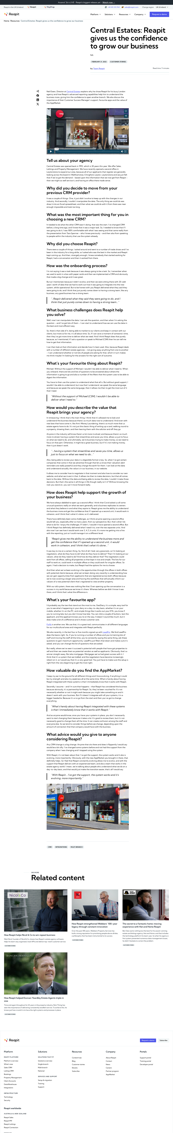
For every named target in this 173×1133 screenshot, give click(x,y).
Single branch (43, 1064)
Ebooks (75, 1068)
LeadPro (106, 632)
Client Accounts (10, 1081)
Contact (109, 1061)
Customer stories (118, 62)
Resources (15, 21)
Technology (8, 1097)
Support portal (145, 1058)
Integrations (61, 847)
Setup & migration (45, 1080)
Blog (73, 1061)
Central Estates (73, 91)
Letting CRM (9, 1071)
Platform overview (11, 1061)
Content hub (77, 1058)
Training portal (145, 1061)
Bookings (7, 1074)
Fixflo (49, 624)
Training (41, 1083)
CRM (50, 847)
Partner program (112, 1071)
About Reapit (111, 1058)
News (108, 1064)
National (41, 1071)
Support (41, 1087)
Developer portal (146, 1064)
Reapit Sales (8, 1117)
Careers (109, 1068)
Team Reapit (99, 68)
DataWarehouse (10, 1084)
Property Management (13, 1078)
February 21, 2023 (99, 62)
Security (7, 1100)
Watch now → (108, 2)
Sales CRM (8, 1067)
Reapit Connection (11, 1127)
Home (6, 21)
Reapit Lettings (10, 1124)
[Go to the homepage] (11, 14)
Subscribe (76, 1071)
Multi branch (77, 847)
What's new (8, 1064)
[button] (162, 7)
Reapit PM (8, 1121)
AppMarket (110, 1074)
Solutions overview (45, 1061)
